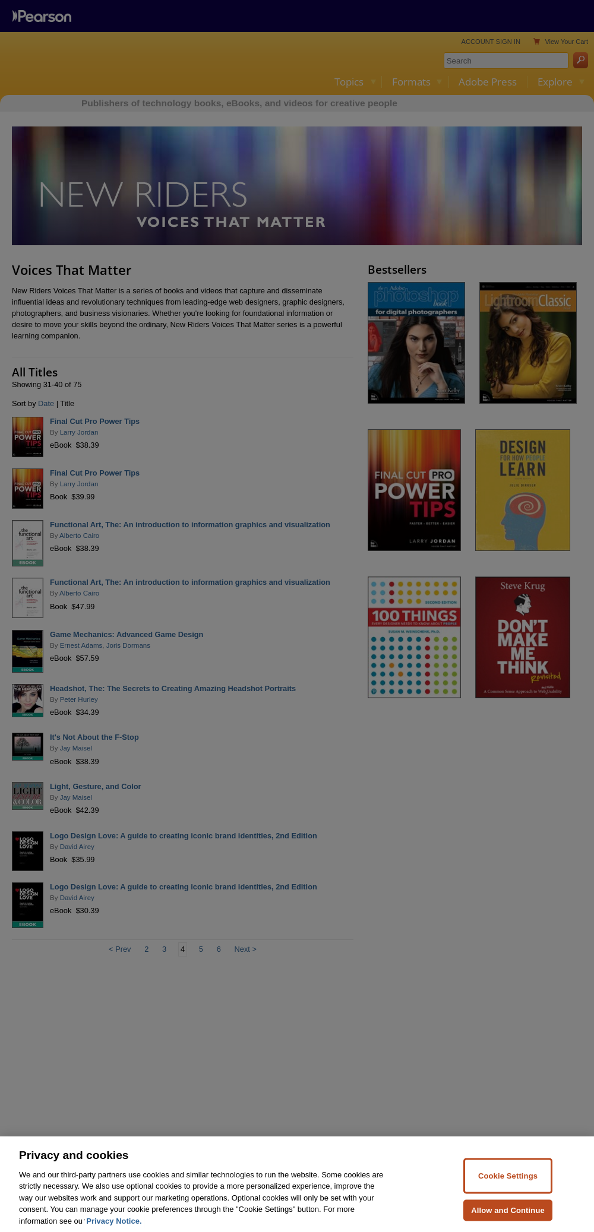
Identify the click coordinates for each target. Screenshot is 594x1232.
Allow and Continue (508, 1219)
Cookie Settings (508, 1184)
